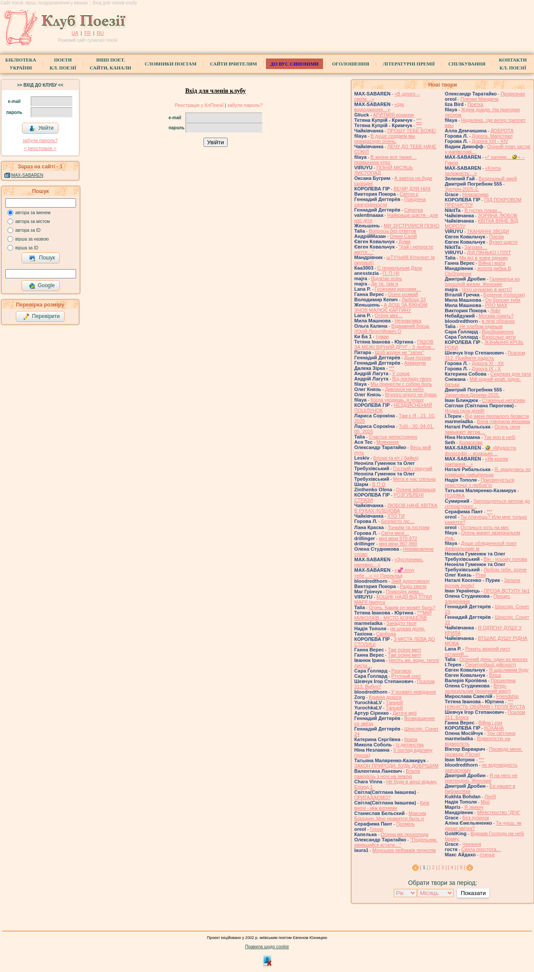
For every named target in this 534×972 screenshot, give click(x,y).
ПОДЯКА (455, 495)
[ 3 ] (443, 867)
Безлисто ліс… (397, 521)
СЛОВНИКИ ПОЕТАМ (170, 63)
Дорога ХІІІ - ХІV (490, 141)
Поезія (496, 236)
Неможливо (475, 194)
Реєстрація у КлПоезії (199, 105)
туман (382, 336)
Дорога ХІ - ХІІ (488, 363)
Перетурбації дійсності (490, 664)
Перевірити (41, 316)
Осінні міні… (389, 315)
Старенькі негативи (503, 400)
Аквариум (415, 362)
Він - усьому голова (505, 559)
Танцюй (394, 702)
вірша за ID (26, 247)
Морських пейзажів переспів (404, 850)
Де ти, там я (384, 283)
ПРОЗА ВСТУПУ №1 (507, 590)
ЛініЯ (490, 796)
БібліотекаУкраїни (20, 63)
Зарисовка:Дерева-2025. (472, 395)
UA (75, 33)
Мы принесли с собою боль (401, 384)
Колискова (471, 442)
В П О (378, 484)
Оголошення (351, 63)
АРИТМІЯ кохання (393, 114)
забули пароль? (40, 140)
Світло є (409, 194)
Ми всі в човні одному (483, 257)
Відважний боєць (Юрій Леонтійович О (391, 328)
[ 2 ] (433, 867)
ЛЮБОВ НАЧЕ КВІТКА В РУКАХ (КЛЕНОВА (395, 508)
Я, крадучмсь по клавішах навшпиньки (488, 472)
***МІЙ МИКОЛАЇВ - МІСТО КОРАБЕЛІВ (393, 615)
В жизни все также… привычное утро (385, 159)
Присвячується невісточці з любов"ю (479, 482)
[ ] (424, 867)
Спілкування (466, 63)
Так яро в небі (499, 437)
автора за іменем (33, 212)
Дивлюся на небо (404, 389)
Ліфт (495, 310)
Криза (411, 739)
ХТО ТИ (396, 516)
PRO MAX (496, 305)
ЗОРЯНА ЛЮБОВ (497, 215)
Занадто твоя (401, 623)
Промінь (405, 823)
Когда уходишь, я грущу (397, 399)
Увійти (41, 128)
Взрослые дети (499, 337)
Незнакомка (408, 320)
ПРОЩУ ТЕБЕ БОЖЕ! (411, 130)
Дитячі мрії (404, 713)
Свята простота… (481, 849)
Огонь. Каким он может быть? (402, 607)
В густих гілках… (483, 210)
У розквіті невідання (413, 691)
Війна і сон (490, 722)
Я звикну (473, 807)
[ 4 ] (452, 867)
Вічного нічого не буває (411, 394)
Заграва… (476, 247)
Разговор (401, 670)
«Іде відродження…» (379, 107)
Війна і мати (491, 263)
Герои (376, 829)
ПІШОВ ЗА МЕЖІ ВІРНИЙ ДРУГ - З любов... (394, 344)
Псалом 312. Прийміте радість (485, 355)
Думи (404, 241)
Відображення (497, 331)
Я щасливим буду (509, 669)
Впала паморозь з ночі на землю (387, 773)
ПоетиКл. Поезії (63, 63)
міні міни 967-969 (398, 543)
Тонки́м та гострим (408, 527)
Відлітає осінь (386, 278)
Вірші (495, 675)
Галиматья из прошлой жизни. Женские (482, 281)
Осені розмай (403, 294)
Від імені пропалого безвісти (497, 416)
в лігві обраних (498, 321)
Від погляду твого (412, 378)
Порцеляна (503, 680)
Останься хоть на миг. (485, 527)
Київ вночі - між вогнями (391, 805)
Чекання (471, 844)
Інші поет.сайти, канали (110, 63)
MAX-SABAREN (27, 175)
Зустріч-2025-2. (462, 189)
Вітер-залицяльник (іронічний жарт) (478, 688)
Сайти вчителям (233, 63)
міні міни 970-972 (398, 538)
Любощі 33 (414, 299)
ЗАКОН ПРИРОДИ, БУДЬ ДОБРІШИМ (396, 765)
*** (419, 120)
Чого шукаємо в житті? (486, 289)
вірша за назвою (32, 239)
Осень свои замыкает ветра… (482, 429)
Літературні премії (409, 63)
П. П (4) (391, 273)
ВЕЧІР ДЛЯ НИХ (412, 188)
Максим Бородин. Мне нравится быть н (390, 816)
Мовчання (388, 442)
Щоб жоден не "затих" (399, 352)
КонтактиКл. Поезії (513, 63)
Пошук (42, 258)
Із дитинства (409, 744)
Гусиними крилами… (398, 289)
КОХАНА (494, 728)
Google (42, 285)
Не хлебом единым (480, 326)
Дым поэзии (417, 357)
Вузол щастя (503, 242)
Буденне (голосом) (504, 294)
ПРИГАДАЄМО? (372, 797)
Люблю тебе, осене (505, 569)
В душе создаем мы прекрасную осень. (384, 138)
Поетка (475, 104)
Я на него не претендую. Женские (481, 778)
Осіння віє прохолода (405, 834)
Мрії (485, 801)
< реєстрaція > (40, 148)
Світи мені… (395, 533)
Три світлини (501, 733)
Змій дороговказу (410, 581)
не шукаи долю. (407, 628)
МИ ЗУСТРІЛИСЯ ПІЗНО (412, 225)
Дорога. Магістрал (492, 136)
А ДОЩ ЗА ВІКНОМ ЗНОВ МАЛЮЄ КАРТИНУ (390, 307)
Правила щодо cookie (267, 946)
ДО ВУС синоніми (294, 63)
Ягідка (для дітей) (464, 410)
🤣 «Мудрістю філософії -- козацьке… (480, 450)
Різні (481, 574)
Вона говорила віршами (503, 421)
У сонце (401, 373)
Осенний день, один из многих (493, 659)
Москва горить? (496, 315)
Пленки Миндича (479, 99)
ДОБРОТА (502, 130)
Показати (473, 893)
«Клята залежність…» (473, 170)
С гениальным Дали (399, 267)
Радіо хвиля (413, 586)
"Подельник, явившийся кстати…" (395, 842)
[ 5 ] (461, 867)
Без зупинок (475, 817)
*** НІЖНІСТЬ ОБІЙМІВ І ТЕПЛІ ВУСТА (485, 704)
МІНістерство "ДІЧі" (498, 812)
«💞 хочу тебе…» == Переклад (384, 572)
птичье (487, 854)
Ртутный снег (406, 676)
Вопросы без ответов (392, 231)
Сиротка (413, 209)
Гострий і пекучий (412, 468)
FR (87, 33)
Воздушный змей (498, 178)
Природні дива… (405, 591)
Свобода (386, 633)
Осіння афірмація (416, 489)
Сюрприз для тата (510, 373)
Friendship (507, 696)
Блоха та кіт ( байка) (396, 457)
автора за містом (32, 221)
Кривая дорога (385, 697)
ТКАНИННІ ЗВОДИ (488, 231)
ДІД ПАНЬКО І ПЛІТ (489, 252)
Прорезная (513, 93)
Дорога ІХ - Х (486, 368)
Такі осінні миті (404, 649)
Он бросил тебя (502, 300)
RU (100, 33)
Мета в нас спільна (414, 479)
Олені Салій (403, 236)
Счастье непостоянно (393, 436)
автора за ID (28, 230)
